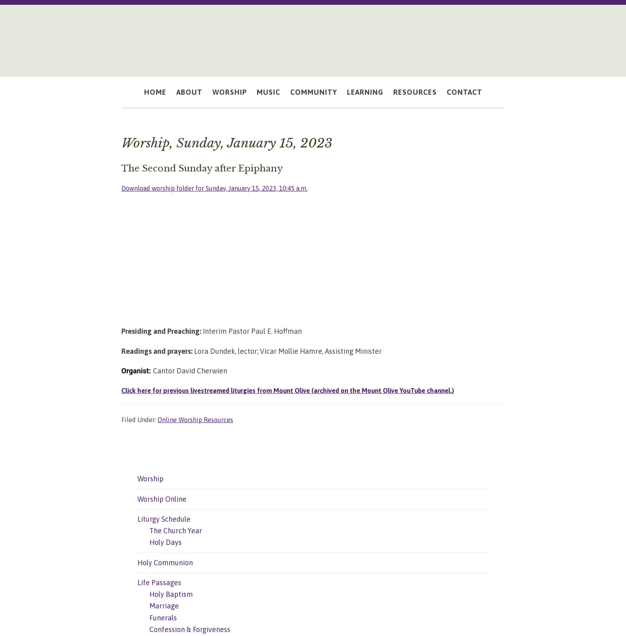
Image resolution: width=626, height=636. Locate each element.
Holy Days (165, 542)
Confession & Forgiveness (189, 629)
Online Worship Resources (195, 419)
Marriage (164, 606)
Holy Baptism (171, 594)
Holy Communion (165, 562)
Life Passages (159, 582)
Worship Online (161, 499)
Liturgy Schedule (163, 519)
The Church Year (175, 530)
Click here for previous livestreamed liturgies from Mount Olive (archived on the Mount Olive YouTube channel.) (299, 390)
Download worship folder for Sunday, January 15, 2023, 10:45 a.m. (225, 188)
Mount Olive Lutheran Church (313, 37)
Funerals (163, 618)
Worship (150, 479)
